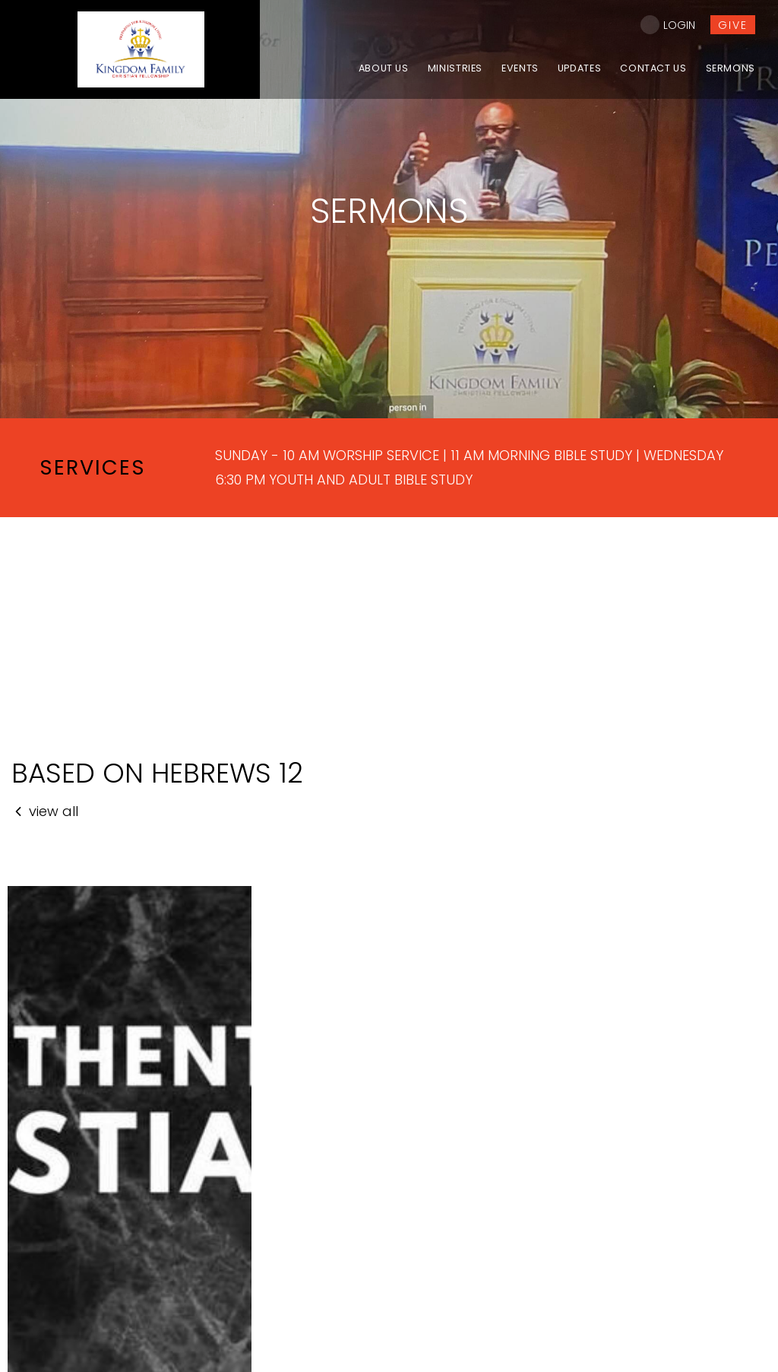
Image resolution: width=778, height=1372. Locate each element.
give (733, 25)
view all (44, 811)
